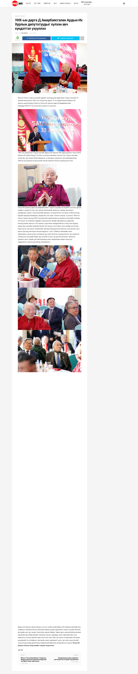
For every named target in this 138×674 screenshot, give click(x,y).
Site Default (24, 33)
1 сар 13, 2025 (32, 33)
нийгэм (47, 3)
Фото (76, 3)
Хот (55, 3)
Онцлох (17, 16)
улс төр (37, 3)
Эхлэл (28, 3)
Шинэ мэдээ (65, 3)
